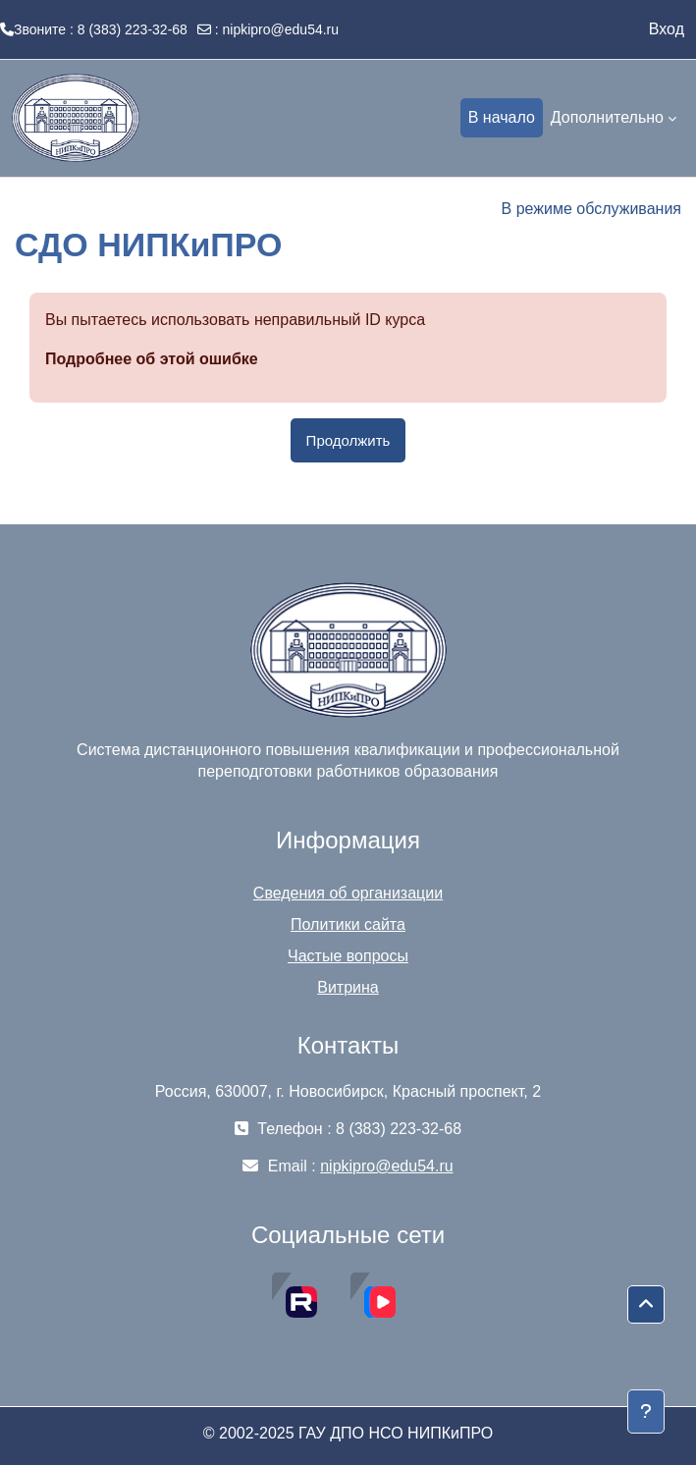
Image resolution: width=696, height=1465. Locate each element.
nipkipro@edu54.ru (281, 29)
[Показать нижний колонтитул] (646, 1411)
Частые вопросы (348, 956)
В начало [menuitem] (501, 117)
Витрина (348, 987)
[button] (646, 1305)
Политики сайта (348, 924)
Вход (666, 29)
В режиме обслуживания (591, 208)
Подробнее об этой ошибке (151, 359)
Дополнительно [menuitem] (607, 117)
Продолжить (348, 440)
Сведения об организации (348, 893)
